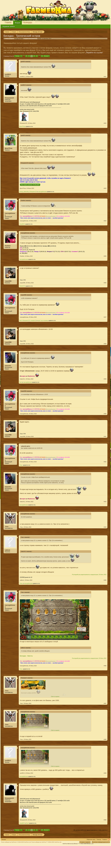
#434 (105, 527)
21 (29, 56)
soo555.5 (8, 74)
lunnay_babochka (24, 191)
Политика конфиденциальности (101, 842)
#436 (105, 665)
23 (34, 56)
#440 (105, 820)
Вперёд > (46, 56)
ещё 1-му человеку (43, 320)
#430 (105, 413)
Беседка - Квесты (26, 656)
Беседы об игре (18, 38)
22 (31, 56)
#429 (105, 379)
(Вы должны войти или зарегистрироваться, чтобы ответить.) (90, 830)
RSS (108, 839)
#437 (105, 703)
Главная (8, 23)
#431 (105, 436)
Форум (17, 23)
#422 (105, 123)
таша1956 (8, 281)
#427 (105, 317)
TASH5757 (22, 286)
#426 (105, 282)
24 (36, 56)
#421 (105, 76)
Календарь (28, 23)
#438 (105, 739)
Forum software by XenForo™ (46, 842)
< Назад (17, 56)
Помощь (99, 839)
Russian (4, 839)
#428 (105, 343)
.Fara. (21, 465)
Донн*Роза (22, 126)
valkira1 (7, 550)
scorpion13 (33, 320)
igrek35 (39, 38)
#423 (105, 188)
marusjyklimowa (42, 191)
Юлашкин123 (9, 98)
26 (42, 56)
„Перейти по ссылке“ (94, 53)
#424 (105, 220)
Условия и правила (85, 842)
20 (26, 56)
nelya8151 (22, 224)
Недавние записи (8, 26)
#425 (105, 256)
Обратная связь (91, 839)
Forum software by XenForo (16, 842)
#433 (105, 501)
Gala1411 (8, 366)
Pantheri (8, 246)
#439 (105, 773)
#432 (105, 461)
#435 (105, 580)
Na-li (20, 320)
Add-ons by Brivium (78, 843)
